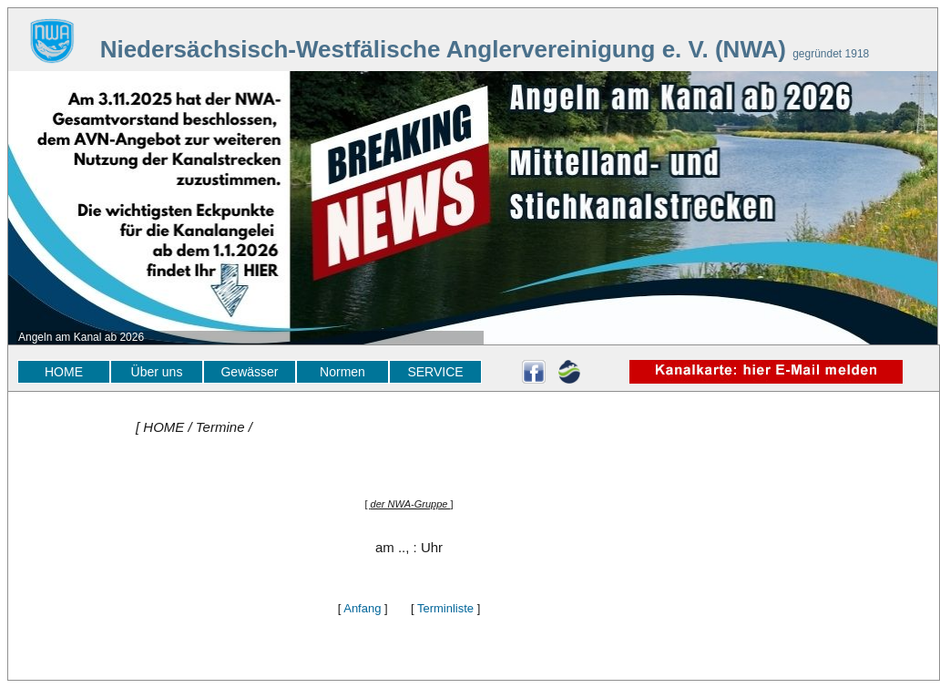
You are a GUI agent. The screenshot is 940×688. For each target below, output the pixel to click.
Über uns (157, 372)
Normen (342, 372)
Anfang (362, 608)
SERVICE (435, 372)
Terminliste (445, 608)
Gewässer (249, 372)
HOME (64, 372)
